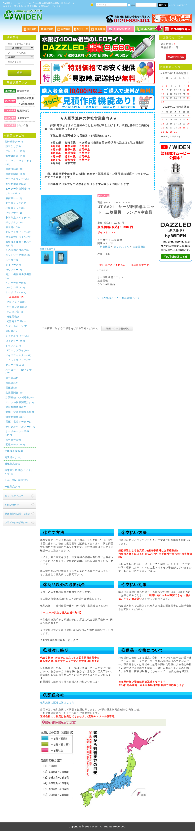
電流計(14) (12, 383)
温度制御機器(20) (16, 407)
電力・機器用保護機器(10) (19, 276)
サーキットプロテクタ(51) (19, 163)
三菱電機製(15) (16, 297)
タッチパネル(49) (16, 292)
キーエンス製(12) (17, 307)
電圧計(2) (11, 387)
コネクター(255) (15, 340)
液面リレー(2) (14, 198)
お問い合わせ (12, 504)
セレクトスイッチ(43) (19, 232)
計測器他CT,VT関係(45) (20, 397)
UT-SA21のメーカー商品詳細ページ (119, 298)
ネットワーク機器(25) (19, 255)
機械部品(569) (13, 463)
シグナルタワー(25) (17, 336)
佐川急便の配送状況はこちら (57, 702)
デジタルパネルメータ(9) (20, 426)
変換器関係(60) (15, 392)
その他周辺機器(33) (17, 250)
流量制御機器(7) (15, 417)
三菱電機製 (139, 246)
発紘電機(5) (13, 316)
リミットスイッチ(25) (19, 360)
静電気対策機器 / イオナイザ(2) (19, 472)
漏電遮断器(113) (15, 156)
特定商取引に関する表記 (17, 513)
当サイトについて (14, 496)
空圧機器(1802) (14, 450)
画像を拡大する (48, 249)
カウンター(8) (14, 269)
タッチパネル (121, 246)
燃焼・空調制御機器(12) (20, 412)
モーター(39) (13, 439)
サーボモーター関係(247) (17, 433)
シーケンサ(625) (15, 287)
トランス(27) (13, 345)
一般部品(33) (12, 486)
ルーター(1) (13, 259)
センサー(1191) (15, 364)
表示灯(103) (13, 227)
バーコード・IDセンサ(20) (19, 371)
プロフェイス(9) (16, 302)
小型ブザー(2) (14, 212)
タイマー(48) (13, 264)
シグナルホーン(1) (16, 326)
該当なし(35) (13, 146)
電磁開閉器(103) (15, 174)
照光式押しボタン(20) (19, 237)
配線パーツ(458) (15, 444)
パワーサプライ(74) (17, 350)
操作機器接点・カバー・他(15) (20, 243)
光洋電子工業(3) (16, 321)
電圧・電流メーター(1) (19, 421)
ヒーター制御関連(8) (18, 188)
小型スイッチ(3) (15, 208)
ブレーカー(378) (15, 151)
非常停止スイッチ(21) (19, 217)
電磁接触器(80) (15, 169)
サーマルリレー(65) (17, 178)
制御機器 (105, 246)
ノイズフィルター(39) (19, 355)
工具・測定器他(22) (16, 480)
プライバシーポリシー (16, 522)
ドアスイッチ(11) (16, 203)
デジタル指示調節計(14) (20, 402)
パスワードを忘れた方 (178, 5)
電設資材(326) (13, 457)
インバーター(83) (16, 282)
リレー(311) (13, 193)
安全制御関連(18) (16, 183)
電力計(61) (12, 378)
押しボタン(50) (15, 222)
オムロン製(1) (15, 311)
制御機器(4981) (14, 141)
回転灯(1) (11, 331)
